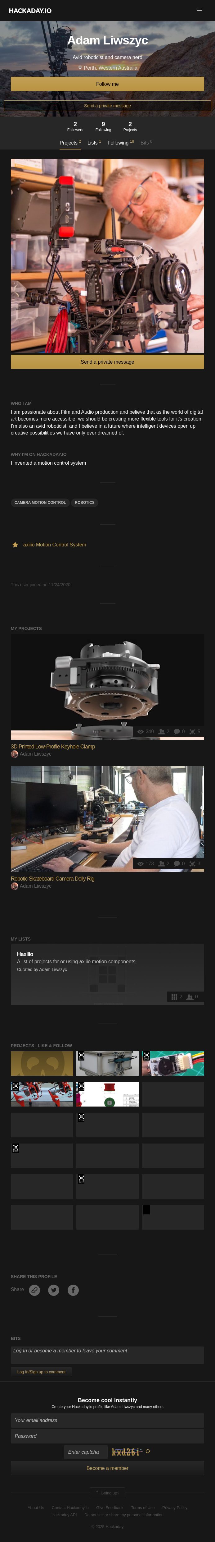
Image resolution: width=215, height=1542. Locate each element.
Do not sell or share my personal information (123, 1514)
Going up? (107, 1493)
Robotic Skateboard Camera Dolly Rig (52, 879)
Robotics (84, 502)
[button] (199, 10)
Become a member (107, 1468)
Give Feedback (109, 1507)
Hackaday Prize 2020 (146, 1209)
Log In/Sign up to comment (41, 1371)
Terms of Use (143, 1507)
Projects (70, 142)
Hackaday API (64, 1514)
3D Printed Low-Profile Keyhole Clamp (53, 746)
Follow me (107, 84)
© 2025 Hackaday (108, 1526)
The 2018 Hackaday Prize (146, 1056)
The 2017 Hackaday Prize (81, 1056)
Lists (94, 142)
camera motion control (40, 502)
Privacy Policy (174, 1507)
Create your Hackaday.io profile (77, 1407)
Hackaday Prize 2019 (81, 1179)
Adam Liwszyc (31, 754)
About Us (36, 1507)
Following (121, 142)
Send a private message (107, 105)
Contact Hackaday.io (70, 1507)
